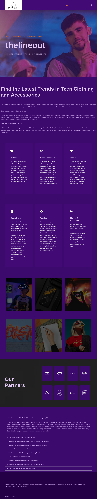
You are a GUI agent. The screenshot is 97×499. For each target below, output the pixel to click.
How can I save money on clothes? (20, 450)
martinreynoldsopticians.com (23, 484)
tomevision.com (9, 486)
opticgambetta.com (38, 484)
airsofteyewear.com (21, 486)
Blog (86, 5)
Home (72, 5)
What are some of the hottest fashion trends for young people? (28, 419)
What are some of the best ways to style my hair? (24, 454)
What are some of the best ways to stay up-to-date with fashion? (29, 442)
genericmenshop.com (79, 484)
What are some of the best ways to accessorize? (24, 461)
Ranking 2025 (79, 5)
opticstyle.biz (49, 484)
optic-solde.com (9, 484)
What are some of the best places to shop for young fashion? (28, 446)
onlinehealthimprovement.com (63, 484)
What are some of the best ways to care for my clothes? (26, 465)
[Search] (91, 5)
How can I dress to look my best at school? (22, 438)
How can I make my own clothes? (19, 457)
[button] (48, 419)
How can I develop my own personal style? (22, 469)
